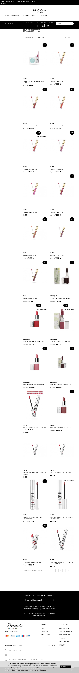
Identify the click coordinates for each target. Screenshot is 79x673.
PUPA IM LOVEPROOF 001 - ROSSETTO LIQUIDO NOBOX (61, 518)
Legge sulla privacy (65, 634)
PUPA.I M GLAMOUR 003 (30, 255)
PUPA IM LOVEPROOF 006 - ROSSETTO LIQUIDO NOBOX (34, 518)
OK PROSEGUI (65, 667)
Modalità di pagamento (62, 638)
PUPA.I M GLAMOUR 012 (30, 126)
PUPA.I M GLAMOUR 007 (57, 212)
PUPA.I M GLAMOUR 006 (57, 255)
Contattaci (44, 631)
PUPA (25, 79)
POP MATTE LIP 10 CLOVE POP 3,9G (60, 385)
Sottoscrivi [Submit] (53, 600)
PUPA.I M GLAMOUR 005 (30, 298)
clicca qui (42, 670)
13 (68, 570)
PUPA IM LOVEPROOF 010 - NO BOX (60, 473)
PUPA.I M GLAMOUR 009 (57, 169)
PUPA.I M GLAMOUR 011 (56, 126)
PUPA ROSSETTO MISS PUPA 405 (32, 562)
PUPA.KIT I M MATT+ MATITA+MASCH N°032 (34, 82)
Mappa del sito (46, 634)
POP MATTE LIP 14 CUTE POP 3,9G (60, 342)
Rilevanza (41, 37)
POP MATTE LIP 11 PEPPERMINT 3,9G (33, 342)
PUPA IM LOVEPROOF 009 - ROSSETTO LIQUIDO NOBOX (34, 428)
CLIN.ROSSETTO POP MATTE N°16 (60, 298)
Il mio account (45, 640)
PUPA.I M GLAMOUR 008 (30, 212)
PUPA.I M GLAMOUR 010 (30, 169)
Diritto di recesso (64, 641)
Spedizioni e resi (64, 628)
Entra (42, 637)
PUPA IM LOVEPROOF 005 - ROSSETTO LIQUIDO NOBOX (61, 563)
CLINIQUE (53, 296)
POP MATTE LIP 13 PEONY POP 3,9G (33, 385)
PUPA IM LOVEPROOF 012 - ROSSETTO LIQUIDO (34, 473)
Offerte (43, 628)
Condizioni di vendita (65, 631)
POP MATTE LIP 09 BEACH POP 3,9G (60, 428)
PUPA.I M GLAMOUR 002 (57, 81)
